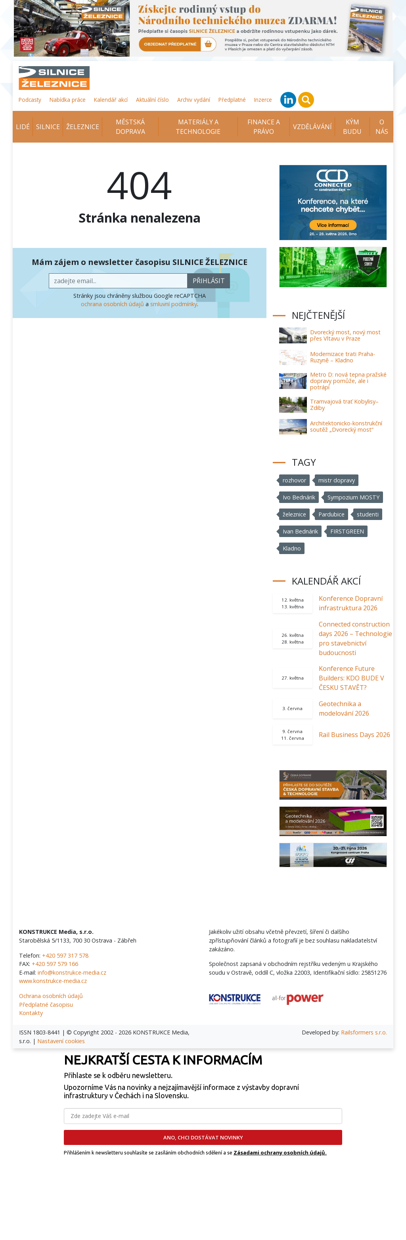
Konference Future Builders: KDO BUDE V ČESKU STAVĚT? (351, 678)
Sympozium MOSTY (353, 497)
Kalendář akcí (111, 99)
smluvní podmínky (173, 304)
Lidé (23, 126)
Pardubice (331, 514)
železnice (294, 514)
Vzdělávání (312, 126)
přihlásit (209, 280)
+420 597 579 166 (55, 964)
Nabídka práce (68, 99)
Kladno (292, 548)
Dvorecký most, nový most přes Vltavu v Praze (345, 335)
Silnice (48, 126)
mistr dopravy (336, 480)
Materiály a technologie (198, 127)
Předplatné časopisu (46, 1004)
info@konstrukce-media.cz (72, 972)
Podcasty (30, 99)
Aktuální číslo (152, 99)
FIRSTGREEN (347, 531)
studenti (368, 514)
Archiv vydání (193, 99)
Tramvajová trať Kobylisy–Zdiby (344, 404)
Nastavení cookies (61, 1041)
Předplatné (232, 99)
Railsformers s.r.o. (364, 1032)
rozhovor (294, 480)
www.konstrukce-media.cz (53, 981)
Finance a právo (263, 127)
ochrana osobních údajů (112, 304)
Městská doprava (130, 127)
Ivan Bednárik (300, 531)
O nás (381, 127)
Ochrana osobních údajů (51, 996)
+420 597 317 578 (65, 955)
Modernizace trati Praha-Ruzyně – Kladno (342, 357)
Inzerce (263, 99)
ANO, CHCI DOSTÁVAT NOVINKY (203, 1137)
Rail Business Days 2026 (354, 734)
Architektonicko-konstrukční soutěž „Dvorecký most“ (346, 426)
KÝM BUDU (352, 127)
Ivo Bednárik (299, 497)
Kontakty (31, 1013)
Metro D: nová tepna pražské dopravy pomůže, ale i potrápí (348, 381)
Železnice (82, 126)
